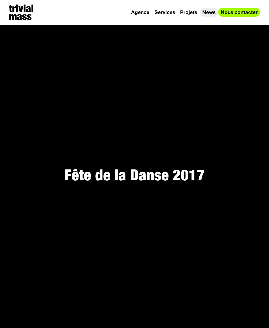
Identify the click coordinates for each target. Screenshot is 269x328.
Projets (188, 12)
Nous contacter (239, 12)
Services (165, 12)
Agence (140, 12)
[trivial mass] (21, 12)
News (209, 12)
